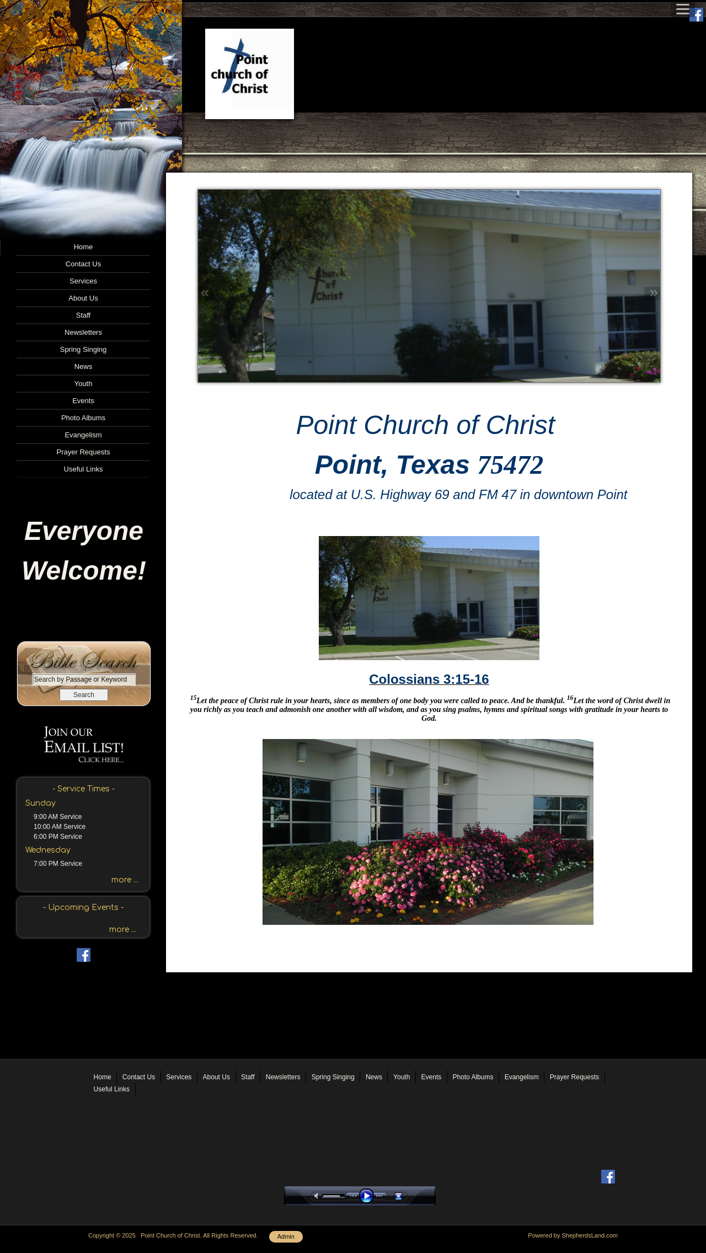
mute (318, 1196)
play (369, 1196)
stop (408, 1196)
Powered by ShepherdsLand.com (573, 1235)
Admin (286, 1236)
